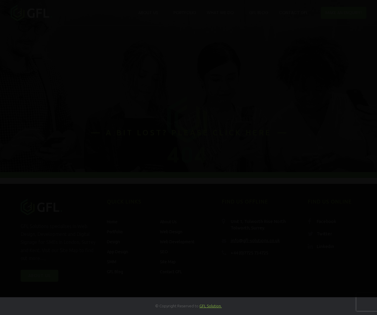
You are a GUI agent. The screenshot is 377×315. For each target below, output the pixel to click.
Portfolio (184, 13)
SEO (164, 251)
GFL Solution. (210, 306)
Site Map (168, 261)
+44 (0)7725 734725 (249, 252)
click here (242, 132)
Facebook (326, 221)
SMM (111, 261)
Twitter (324, 233)
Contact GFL (293, 13)
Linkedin (325, 246)
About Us (148, 13)
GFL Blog (258, 13)
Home (112, 221)
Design (113, 241)
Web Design (171, 231)
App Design (117, 251)
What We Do (220, 13)
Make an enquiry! (343, 13)
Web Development (177, 241)
